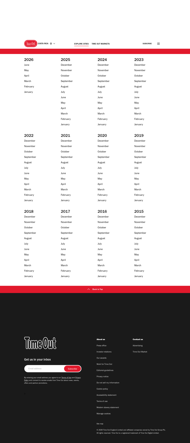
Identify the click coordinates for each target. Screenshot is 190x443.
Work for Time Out (104, 364)
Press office (101, 346)
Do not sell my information (108, 383)
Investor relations (104, 352)
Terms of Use (66, 378)
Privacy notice (102, 377)
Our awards (101, 358)
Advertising (138, 346)
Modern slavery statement (108, 408)
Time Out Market (140, 352)
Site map (100, 424)
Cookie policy (102, 389)
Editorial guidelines (105, 371)
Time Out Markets (101, 44)
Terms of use (102, 401)
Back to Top (95, 289)
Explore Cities (81, 44)
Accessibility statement (106, 395)
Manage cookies (104, 414)
